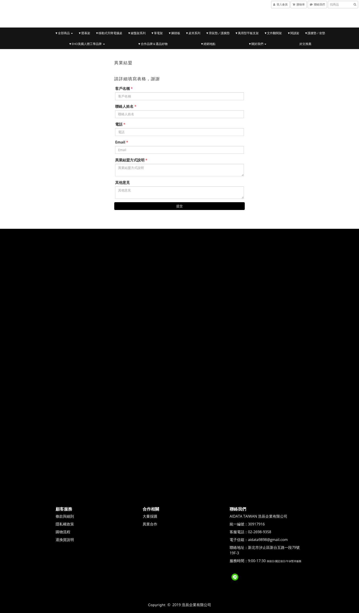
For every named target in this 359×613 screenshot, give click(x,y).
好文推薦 (305, 44)
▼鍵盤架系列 (137, 33)
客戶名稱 (122, 88)
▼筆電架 (157, 33)
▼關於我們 (257, 44)
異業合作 (150, 523)
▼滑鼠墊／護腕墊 (218, 33)
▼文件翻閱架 (273, 33)
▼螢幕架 (84, 33)
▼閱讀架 (293, 33)
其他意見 (122, 182)
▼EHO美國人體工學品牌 (87, 44)
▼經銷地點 (208, 44)
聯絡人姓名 (124, 106)
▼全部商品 (64, 33)
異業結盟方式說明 (129, 160)
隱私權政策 (65, 523)
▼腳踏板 (174, 33)
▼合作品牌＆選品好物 (153, 44)
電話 (118, 124)
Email (120, 142)
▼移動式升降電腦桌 (108, 33)
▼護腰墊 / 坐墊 (315, 33)
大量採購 (150, 515)
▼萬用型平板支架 (247, 33)
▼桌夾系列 (192, 33)
